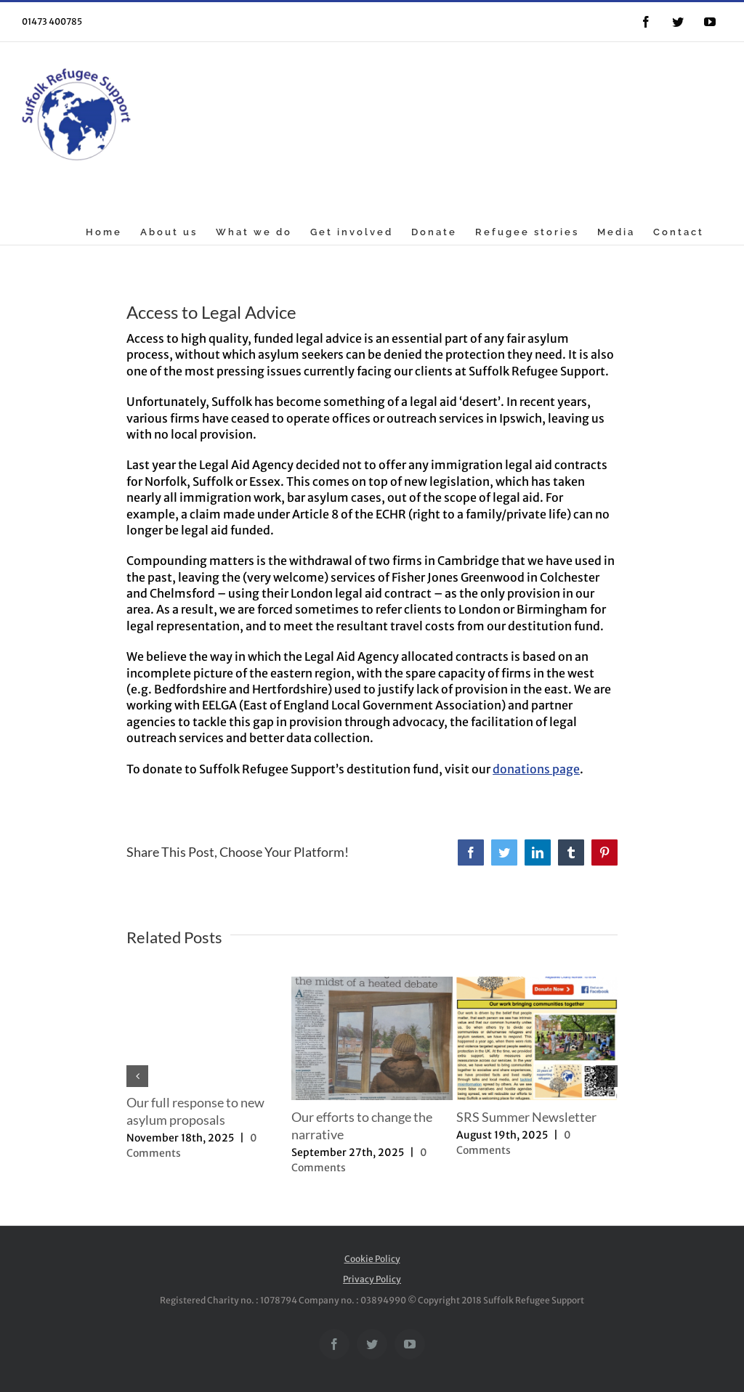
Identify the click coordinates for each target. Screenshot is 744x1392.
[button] (137, 1076)
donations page (536, 769)
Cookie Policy (372, 1258)
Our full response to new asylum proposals (195, 1111)
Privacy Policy (372, 1279)
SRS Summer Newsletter (526, 1117)
